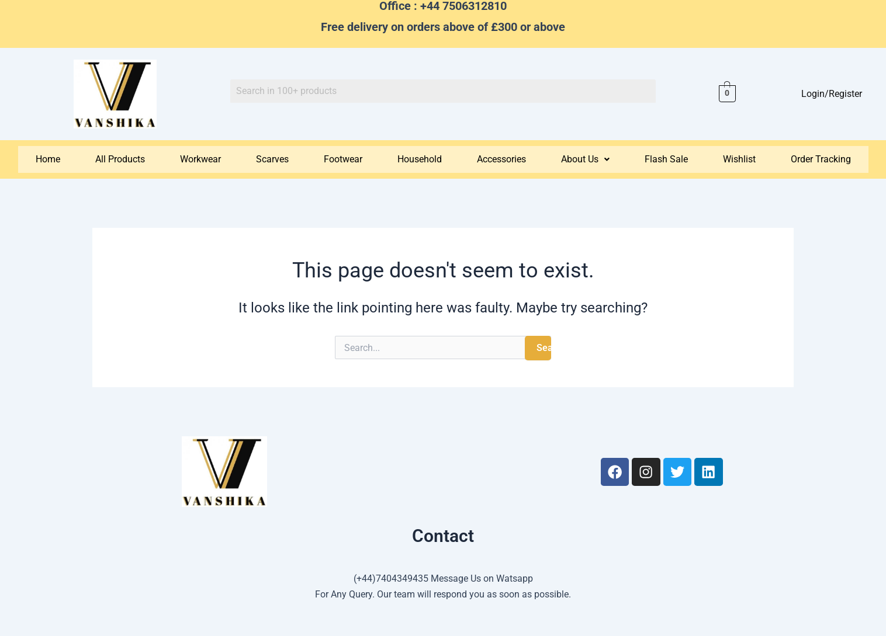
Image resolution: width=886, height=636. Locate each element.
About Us (585, 159)
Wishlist (739, 159)
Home (48, 159)
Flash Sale (666, 159)
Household (419, 159)
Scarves (272, 159)
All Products (120, 159)
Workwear (200, 159)
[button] (585, 159)
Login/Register (831, 93)
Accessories (501, 159)
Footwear (343, 159)
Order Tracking (821, 159)
